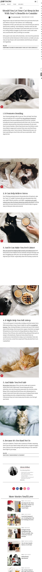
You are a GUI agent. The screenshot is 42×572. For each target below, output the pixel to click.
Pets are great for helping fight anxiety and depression (19, 250)
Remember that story (9, 385)
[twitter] (21, 488)
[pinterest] (1, 106)
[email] (28, 488)
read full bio (22, 479)
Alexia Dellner (16, 17)
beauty (9, 4)
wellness (20, 4)
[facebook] (17, 488)
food (14, 4)
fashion (3, 4)
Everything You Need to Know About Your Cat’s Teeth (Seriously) (20, 47)
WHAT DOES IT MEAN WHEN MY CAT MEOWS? (13, 455)
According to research (29, 118)
